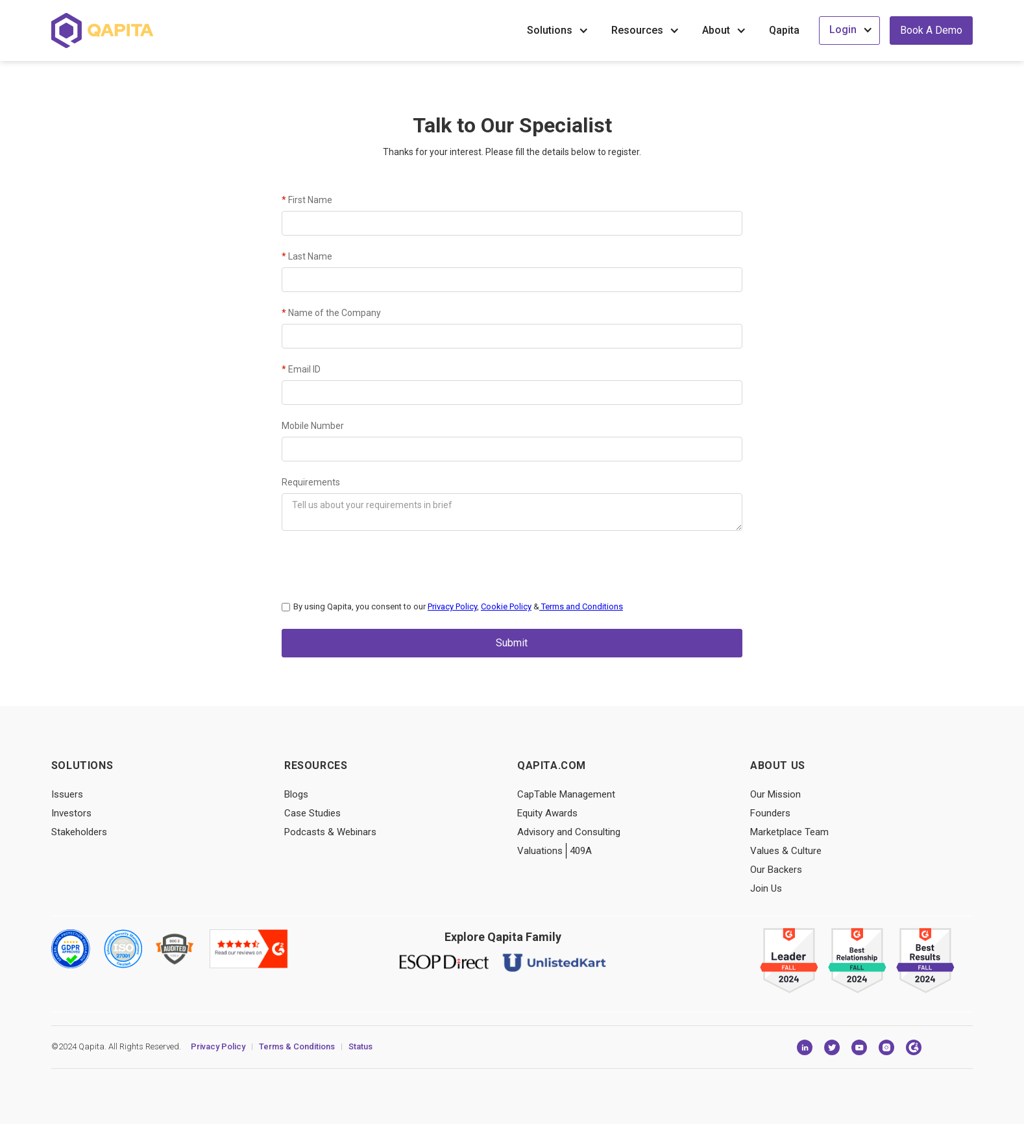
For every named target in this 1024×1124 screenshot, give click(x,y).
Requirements (311, 482)
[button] (559, 30)
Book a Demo (931, 30)
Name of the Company (331, 313)
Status (360, 1044)
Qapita (784, 30)
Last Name (307, 256)
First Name (307, 200)
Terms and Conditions (581, 606)
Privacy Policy (452, 606)
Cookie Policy (506, 606)
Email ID (301, 369)
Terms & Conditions (297, 1044)
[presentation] (380, 562)
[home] (102, 30)
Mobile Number (313, 426)
